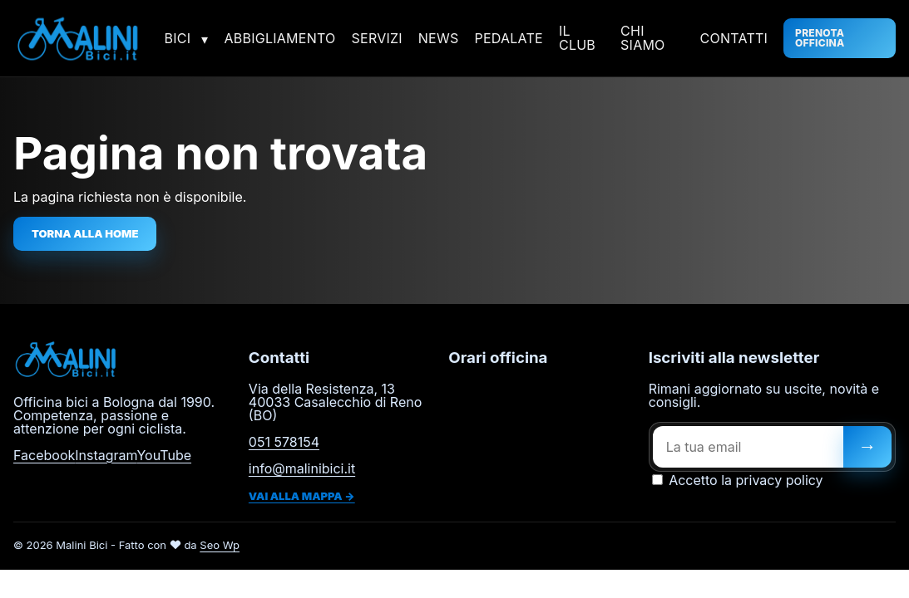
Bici (178, 38)
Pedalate (508, 38)
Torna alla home (85, 233)
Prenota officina (819, 38)
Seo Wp (220, 544)
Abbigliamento (280, 38)
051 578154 (284, 442)
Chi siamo (642, 37)
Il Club (577, 37)
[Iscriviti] (867, 447)
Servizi (377, 38)
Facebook (44, 455)
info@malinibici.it (302, 468)
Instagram (105, 455)
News (438, 38)
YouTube (163, 455)
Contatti (734, 38)
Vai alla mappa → (302, 495)
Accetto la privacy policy (737, 480)
